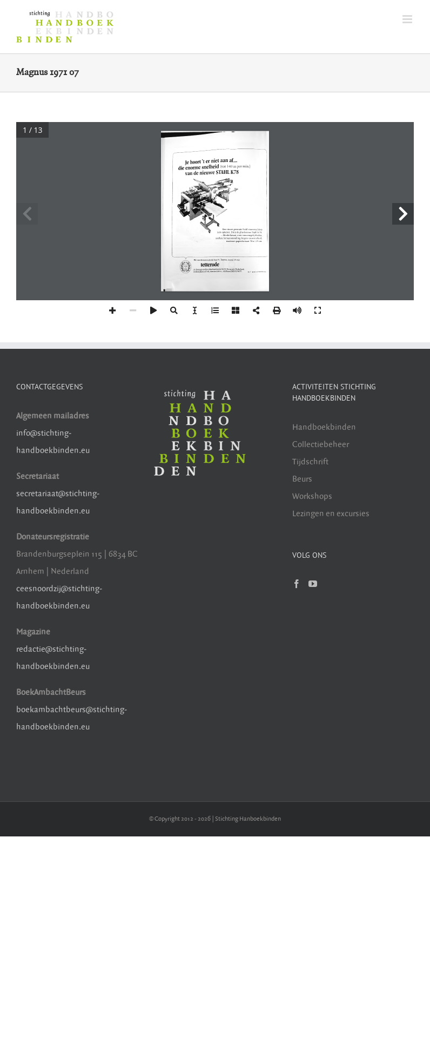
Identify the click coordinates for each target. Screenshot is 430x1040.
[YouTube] (312, 583)
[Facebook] (296, 583)
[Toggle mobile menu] (408, 19)
